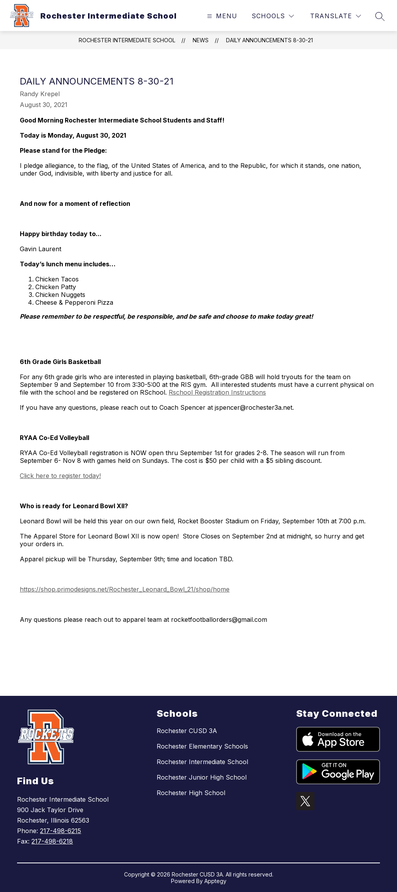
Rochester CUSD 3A (187, 731)
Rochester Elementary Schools (202, 746)
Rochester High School (191, 793)
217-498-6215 (60, 831)
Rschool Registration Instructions (217, 392)
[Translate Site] (335, 16)
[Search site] (380, 16)
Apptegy (215, 881)
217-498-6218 (52, 841)
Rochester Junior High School (202, 777)
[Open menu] (221, 16)
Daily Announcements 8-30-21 (269, 40)
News (201, 40)
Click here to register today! (60, 476)
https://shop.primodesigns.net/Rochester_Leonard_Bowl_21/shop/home (125, 589)
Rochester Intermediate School (127, 40)
